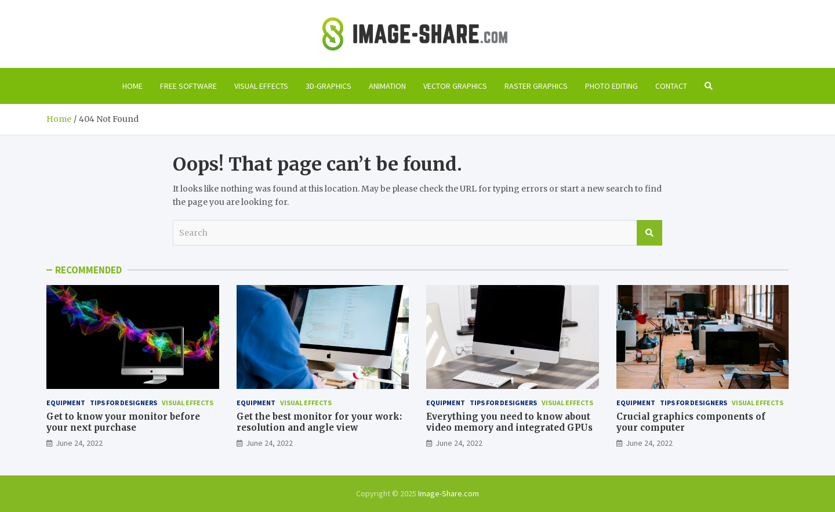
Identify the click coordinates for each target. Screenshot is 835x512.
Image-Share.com (448, 493)
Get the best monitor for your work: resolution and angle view (319, 422)
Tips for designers (123, 402)
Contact (671, 86)
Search (649, 233)
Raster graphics (536, 86)
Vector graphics (455, 86)
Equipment (65, 402)
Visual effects (261, 86)
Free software (188, 86)
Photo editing (611, 86)
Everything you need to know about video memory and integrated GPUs (509, 422)
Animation (387, 86)
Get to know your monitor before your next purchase (123, 422)
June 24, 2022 (79, 443)
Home (132, 86)
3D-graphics (328, 86)
